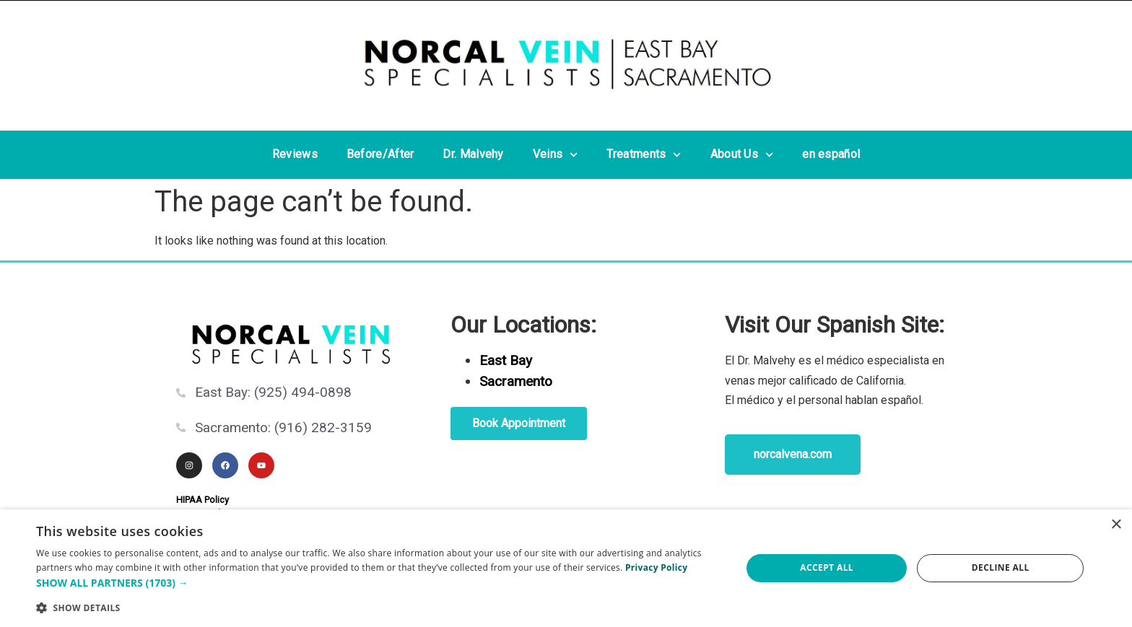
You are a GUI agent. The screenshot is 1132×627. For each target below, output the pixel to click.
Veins (555, 155)
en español (831, 154)
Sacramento (515, 381)
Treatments (643, 155)
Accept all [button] (826, 567)
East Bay (505, 360)
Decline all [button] (1000, 567)
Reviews (295, 154)
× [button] (1115, 524)
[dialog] (566, 568)
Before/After (380, 154)
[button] (378, 582)
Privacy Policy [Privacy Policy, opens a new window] (656, 567)
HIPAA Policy (202, 499)
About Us (742, 155)
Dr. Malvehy (473, 154)
